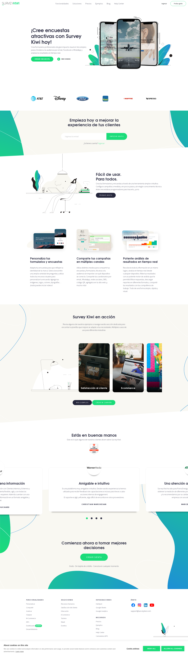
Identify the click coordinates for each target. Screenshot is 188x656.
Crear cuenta (94, 557)
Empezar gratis (117, 136)
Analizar (29, 611)
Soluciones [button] (77, 3)
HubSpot (99, 604)
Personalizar (30, 604)
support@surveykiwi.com (141, 611)
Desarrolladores (31, 629)
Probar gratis (178, 4)
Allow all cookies (173, 649)
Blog (108, 3)
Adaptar (29, 615)
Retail (63, 622)
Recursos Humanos (67, 604)
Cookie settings (133, 649)
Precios (88, 3)
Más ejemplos (82, 402)
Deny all (151, 649)
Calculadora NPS (102, 636)
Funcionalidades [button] (62, 3)
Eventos (64, 626)
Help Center (119, 3)
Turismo (64, 618)
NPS (27, 622)
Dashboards (34, 626)
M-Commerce (31, 618)
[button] (87, 518)
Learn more (20, 651)
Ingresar (164, 4)
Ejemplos (99, 3)
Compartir (29, 607)
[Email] (84, 136)
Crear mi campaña (104, 402)
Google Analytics (102, 611)
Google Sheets (101, 607)
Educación (64, 611)
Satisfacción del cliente (69, 607)
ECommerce (65, 615)
